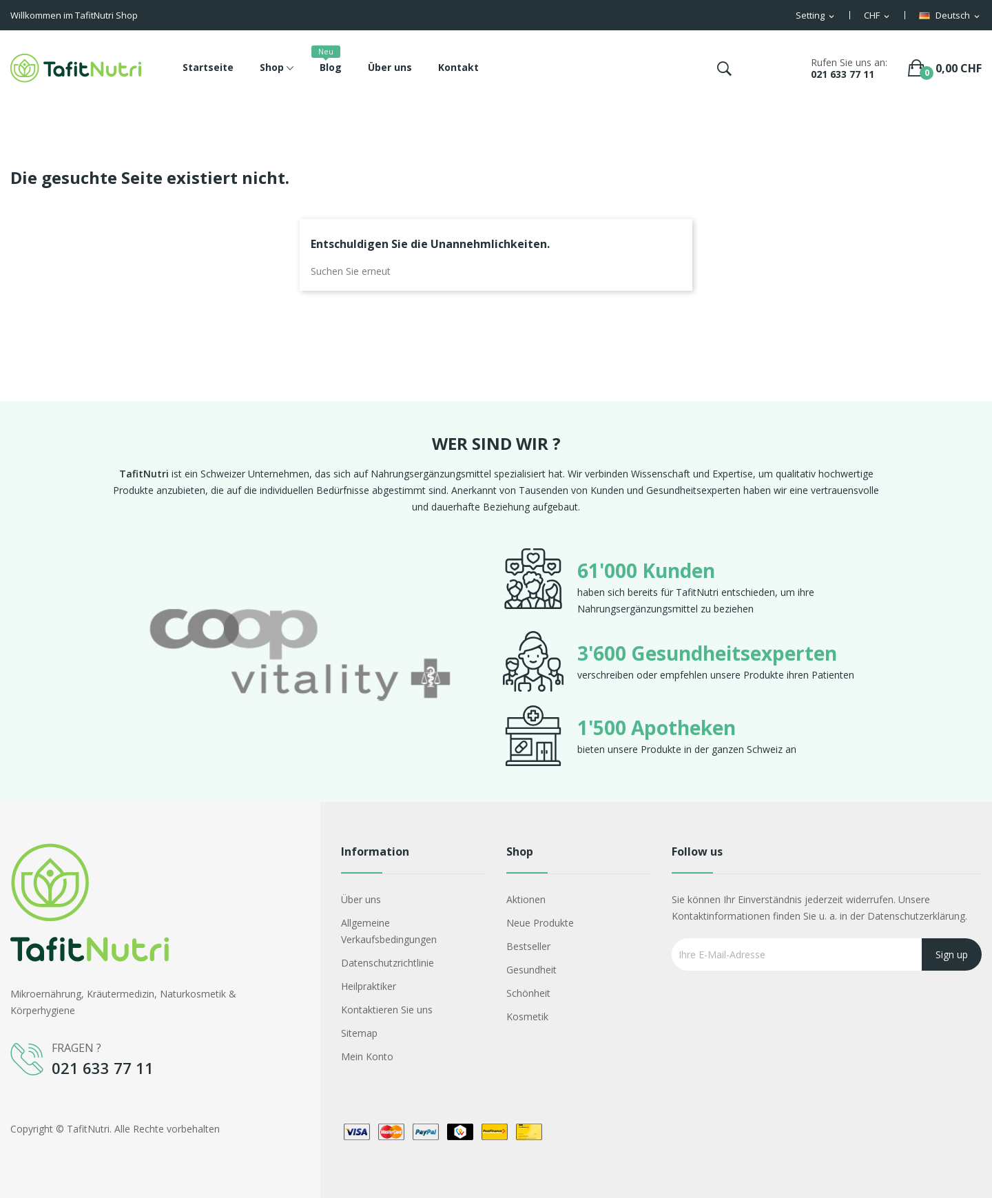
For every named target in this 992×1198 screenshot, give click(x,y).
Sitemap (359, 1033)
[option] (299, 657)
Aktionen (526, 899)
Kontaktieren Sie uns (387, 1009)
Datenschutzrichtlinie (387, 962)
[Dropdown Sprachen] (950, 15)
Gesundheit (531, 969)
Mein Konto (367, 1056)
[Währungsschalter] (877, 15)
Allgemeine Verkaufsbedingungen (389, 931)
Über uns (361, 899)
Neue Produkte (540, 922)
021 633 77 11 (842, 74)
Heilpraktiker (368, 986)
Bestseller (528, 946)
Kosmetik (527, 1016)
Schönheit (528, 993)
